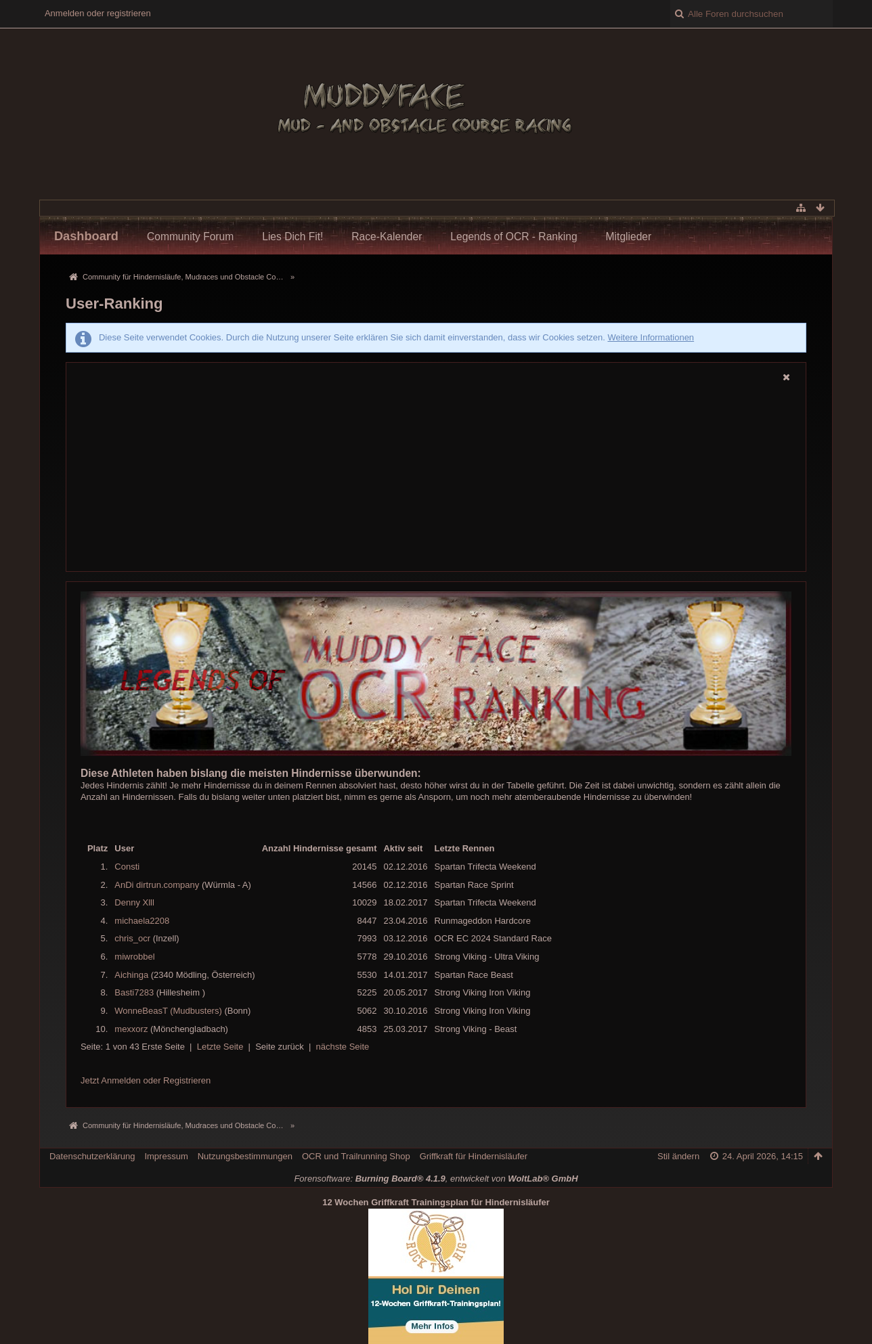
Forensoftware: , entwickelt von (435, 1178)
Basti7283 (134, 992)
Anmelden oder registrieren (98, 13)
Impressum (166, 1156)
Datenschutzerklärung (92, 1156)
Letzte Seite (220, 1046)
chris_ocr (132, 938)
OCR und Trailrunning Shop (356, 1156)
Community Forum (190, 236)
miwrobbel (134, 956)
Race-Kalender (386, 236)
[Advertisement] (436, 478)
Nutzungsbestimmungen (245, 1156)
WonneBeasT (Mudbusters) (167, 1011)
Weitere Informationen (650, 337)
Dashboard (86, 236)
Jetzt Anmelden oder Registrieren (146, 1080)
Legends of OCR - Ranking (513, 236)
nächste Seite (343, 1046)
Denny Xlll (134, 902)
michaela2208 (141, 921)
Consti (126, 866)
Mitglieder (629, 236)
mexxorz (131, 1029)
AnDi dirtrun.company (156, 885)
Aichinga (131, 975)
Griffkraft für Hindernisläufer (473, 1156)
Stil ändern (678, 1156)
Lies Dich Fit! (292, 236)
